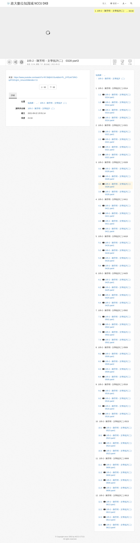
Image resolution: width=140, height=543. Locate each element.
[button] (124, 3)
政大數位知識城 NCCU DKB (27, 3)
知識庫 (30, 103)
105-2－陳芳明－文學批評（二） (54, 103)
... (37, 103)
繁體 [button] (114, 3)
